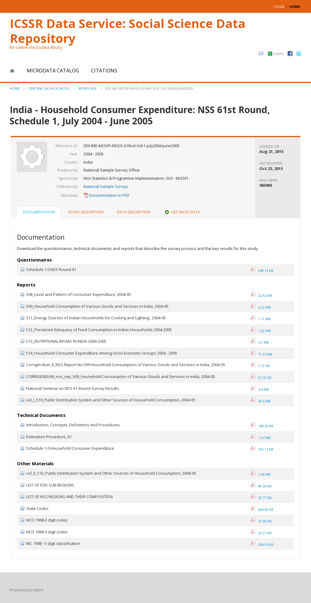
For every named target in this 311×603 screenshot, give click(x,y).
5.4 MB (260, 389)
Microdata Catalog (53, 70)
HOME (294, 6)
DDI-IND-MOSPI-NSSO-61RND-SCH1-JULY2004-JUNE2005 (149, 88)
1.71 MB (261, 319)
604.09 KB (262, 509)
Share (278, 53)
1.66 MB (261, 474)
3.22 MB (261, 307)
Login (279, 6)
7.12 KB (260, 365)
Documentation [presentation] (39, 212)
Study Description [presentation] (86, 212)
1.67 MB (261, 437)
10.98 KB (261, 521)
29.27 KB (261, 533)
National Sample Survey (106, 186)
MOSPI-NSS (87, 88)
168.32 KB (262, 426)
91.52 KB (261, 377)
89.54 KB (261, 486)
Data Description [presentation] (133, 212)
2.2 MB (260, 342)
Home (12, 71)
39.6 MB (261, 401)
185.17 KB (262, 449)
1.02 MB (261, 330)
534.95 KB (262, 544)
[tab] (39, 212)
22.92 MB (261, 295)
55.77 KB (261, 497)
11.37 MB (261, 354)
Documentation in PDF (106, 195)
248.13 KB (262, 270)
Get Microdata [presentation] (182, 212)
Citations (104, 70)
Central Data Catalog (49, 88)
